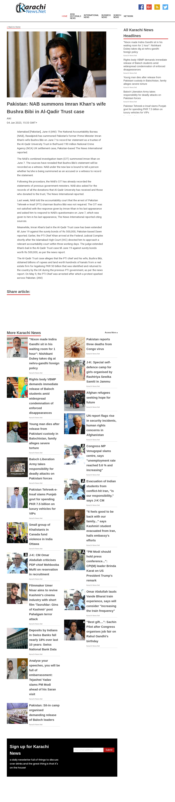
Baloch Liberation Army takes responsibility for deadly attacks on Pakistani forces (42, 468)
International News (91, 16)
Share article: (18, 292)
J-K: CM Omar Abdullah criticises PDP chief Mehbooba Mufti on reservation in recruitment (44, 564)
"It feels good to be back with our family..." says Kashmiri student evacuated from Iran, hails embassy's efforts (101, 526)
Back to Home (14, 27)
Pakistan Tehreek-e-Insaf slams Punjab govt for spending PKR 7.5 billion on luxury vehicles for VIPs (144, 109)
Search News (117, 16)
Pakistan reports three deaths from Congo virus (99, 344)
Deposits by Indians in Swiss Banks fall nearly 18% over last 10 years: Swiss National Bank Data (43, 640)
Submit (109, 750)
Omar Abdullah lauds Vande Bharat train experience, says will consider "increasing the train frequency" (101, 601)
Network (128, 16)
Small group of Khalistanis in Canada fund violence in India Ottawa (40, 534)
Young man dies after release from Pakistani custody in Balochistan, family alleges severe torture (144, 80)
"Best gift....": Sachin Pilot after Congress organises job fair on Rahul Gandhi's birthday (101, 631)
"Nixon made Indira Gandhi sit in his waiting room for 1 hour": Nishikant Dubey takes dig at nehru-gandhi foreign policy (44, 354)
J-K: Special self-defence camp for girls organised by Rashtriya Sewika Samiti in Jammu (99, 372)
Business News (106, 16)
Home (64, 16)
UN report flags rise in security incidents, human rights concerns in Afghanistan (101, 425)
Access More (110, 332)
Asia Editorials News (75, 16)
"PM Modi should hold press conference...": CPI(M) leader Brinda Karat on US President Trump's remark (101, 566)
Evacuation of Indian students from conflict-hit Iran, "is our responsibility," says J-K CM (101, 491)
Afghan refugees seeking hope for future (98, 397)
